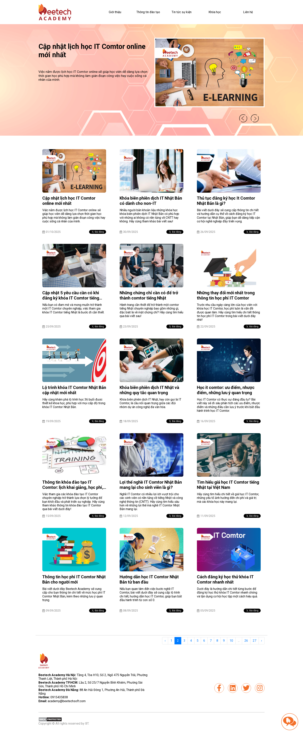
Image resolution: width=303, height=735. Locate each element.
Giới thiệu (115, 12)
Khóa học (215, 12)
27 (254, 640)
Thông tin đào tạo (148, 12)
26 (246, 640)
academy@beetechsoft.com (62, 701)
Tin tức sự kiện (182, 12)
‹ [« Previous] (165, 640)
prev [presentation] (242, 118)
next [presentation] (255, 118)
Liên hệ (248, 12)
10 (231, 640)
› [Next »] (261, 640)
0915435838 (59, 697)
